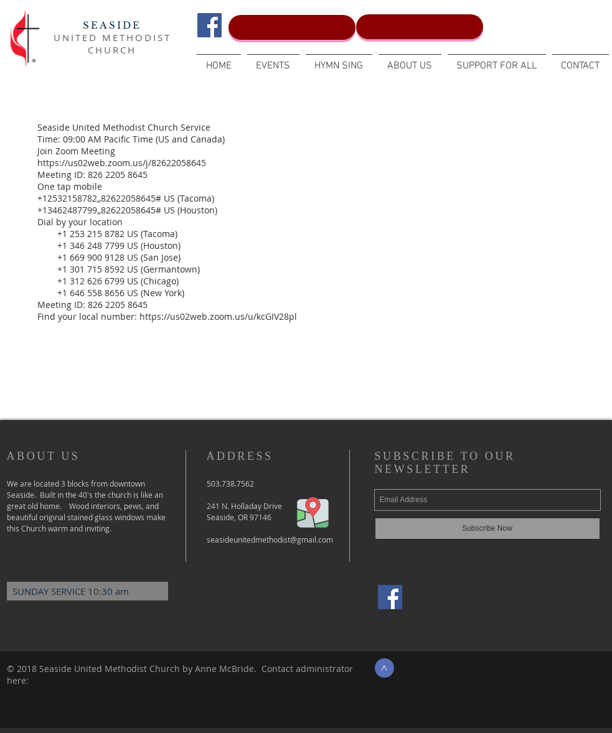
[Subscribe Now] (487, 528)
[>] (384, 668)
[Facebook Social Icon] (209, 25)
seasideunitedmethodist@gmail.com (270, 539)
